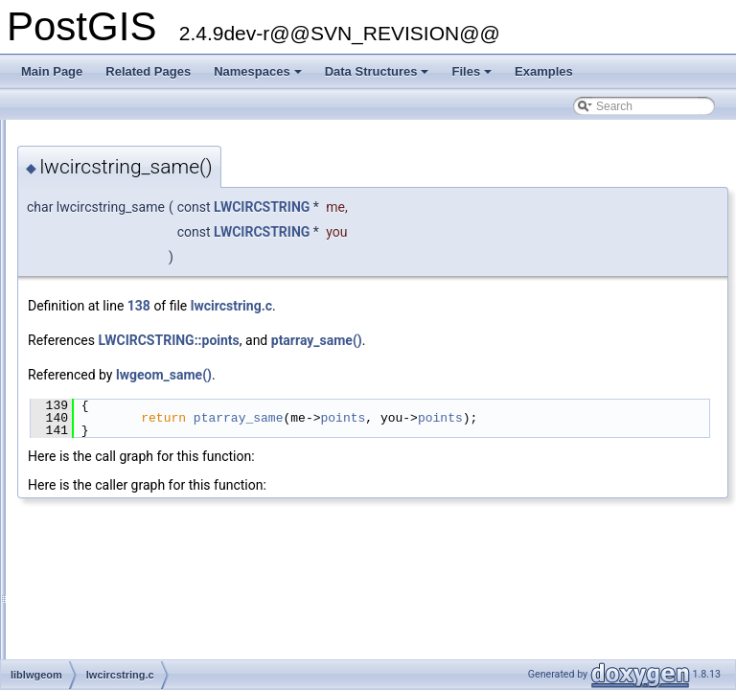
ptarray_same (478, 417)
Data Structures (378, 76)
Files (472, 76)
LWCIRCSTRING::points (407, 340)
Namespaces (259, 76)
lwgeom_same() (403, 374)
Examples (544, 71)
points (582, 417)
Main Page (51, 71)
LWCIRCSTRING (501, 207)
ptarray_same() (556, 340)
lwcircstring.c (471, 305)
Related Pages (148, 71)
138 (378, 305)
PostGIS (38, 135)
